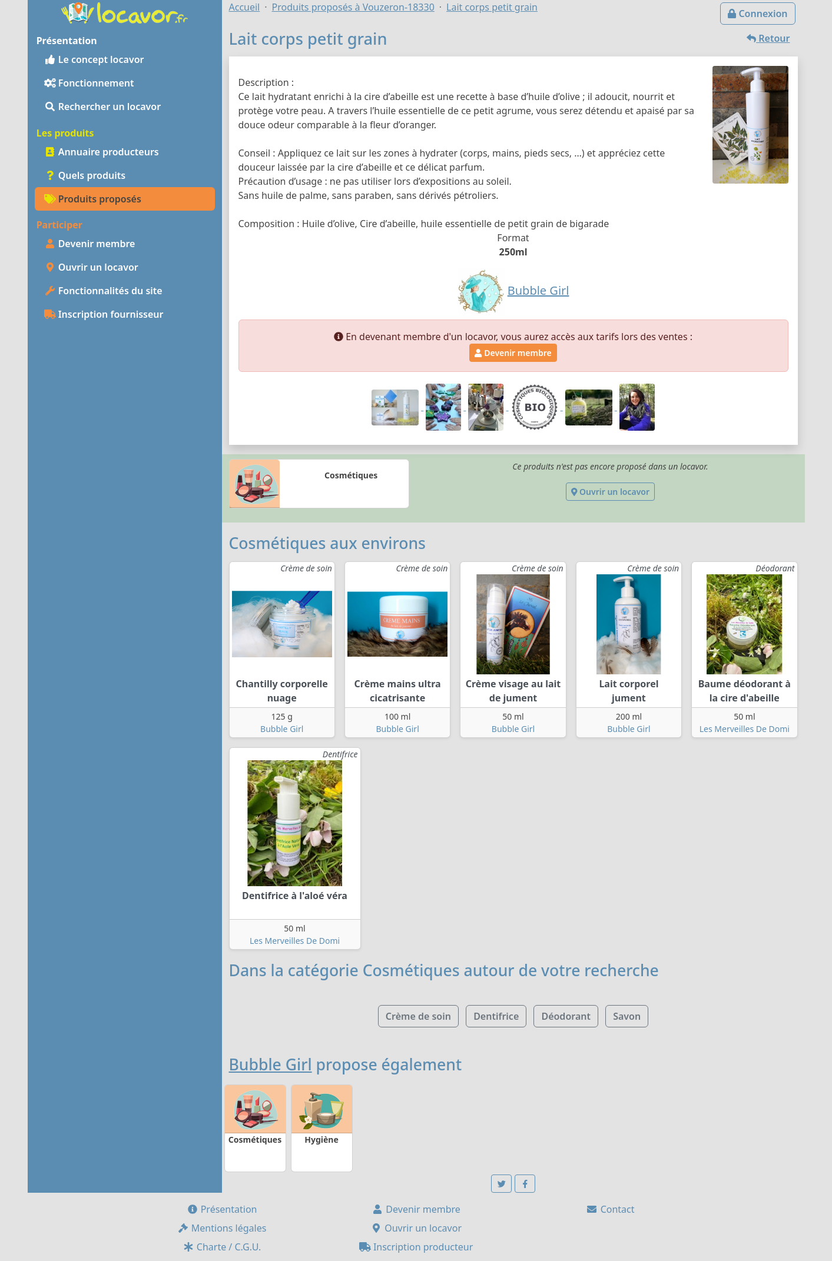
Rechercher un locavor (102, 106)
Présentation (222, 1209)
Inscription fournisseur (104, 314)
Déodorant (566, 1016)
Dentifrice (496, 1016)
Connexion (757, 13)
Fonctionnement (89, 82)
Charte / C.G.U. (222, 1246)
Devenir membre (89, 243)
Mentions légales (222, 1228)
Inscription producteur (416, 1246)
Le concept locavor (94, 59)
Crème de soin (418, 1016)
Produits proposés (92, 198)
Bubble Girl (281, 728)
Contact (610, 1209)
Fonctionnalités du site (103, 290)
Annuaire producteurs (101, 151)
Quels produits (85, 175)
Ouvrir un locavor (91, 267)
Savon (627, 1016)
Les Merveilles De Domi (745, 728)
